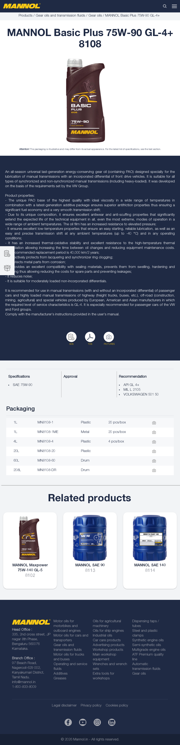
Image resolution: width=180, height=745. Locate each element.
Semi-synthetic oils (146, 645)
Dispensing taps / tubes (145, 624)
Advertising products (108, 645)
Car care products (107, 640)
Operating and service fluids (70, 667)
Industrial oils (102, 636)
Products (25, 16)
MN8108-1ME (48, 432)
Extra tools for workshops (103, 676)
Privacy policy (91, 706)
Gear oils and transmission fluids (60, 16)
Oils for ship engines (108, 631)
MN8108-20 (46, 451)
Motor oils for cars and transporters (71, 638)
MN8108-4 (45, 442)
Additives (60, 674)
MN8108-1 (45, 422)
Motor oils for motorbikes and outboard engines (67, 626)
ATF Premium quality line (148, 657)
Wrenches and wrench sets (110, 667)
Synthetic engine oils (148, 640)
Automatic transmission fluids (146, 667)
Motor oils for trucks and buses (69, 657)
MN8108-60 (46, 461)
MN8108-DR (47, 470)
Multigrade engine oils (148, 650)
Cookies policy (117, 706)
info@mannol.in (24, 682)
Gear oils (95, 16)
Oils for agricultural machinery (107, 624)
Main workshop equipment (104, 657)
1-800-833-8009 (24, 687)
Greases (60, 678)
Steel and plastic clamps (145, 633)
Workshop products (108, 650)
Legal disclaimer (64, 706)
